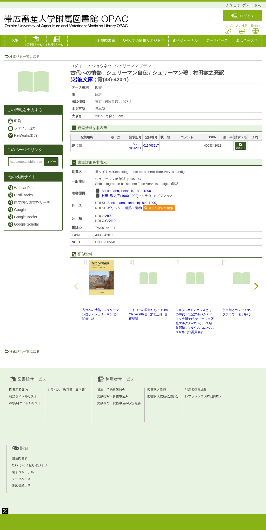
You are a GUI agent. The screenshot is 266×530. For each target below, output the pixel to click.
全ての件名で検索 (158, 208)
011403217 (151, 145)
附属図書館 (106, 40)
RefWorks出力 (22, 135)
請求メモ (240, 146)
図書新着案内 (18, 389)
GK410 (110, 221)
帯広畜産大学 (247, 40)
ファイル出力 (22, 128)
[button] (35, 41)
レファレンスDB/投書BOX (203, 396)
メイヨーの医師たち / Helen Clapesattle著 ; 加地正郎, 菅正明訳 (148, 314)
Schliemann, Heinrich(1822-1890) (132, 203)
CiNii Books (20, 195)
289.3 (109, 216)
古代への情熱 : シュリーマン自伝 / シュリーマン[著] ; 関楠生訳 (100, 314)
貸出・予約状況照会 (111, 389)
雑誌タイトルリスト (23, 396)
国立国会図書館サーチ (29, 202)
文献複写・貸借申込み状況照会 (119, 403)
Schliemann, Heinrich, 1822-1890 (126, 191)
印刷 (14, 121)
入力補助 (241, 29)
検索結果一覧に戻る (22, 57)
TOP (15, 40)
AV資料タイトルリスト (25, 403)
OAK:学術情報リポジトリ (143, 40)
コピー (51, 162)
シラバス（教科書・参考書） (68, 389)
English (255, 29)
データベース (217, 40)
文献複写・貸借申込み (112, 396)
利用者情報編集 (196, 389)
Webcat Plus (21, 187)
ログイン (242, 15)
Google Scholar (23, 224)
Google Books (22, 217)
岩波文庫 (82, 79)
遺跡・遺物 (133, 208)
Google (17, 209)
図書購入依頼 (156, 389)
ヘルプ (227, 29)
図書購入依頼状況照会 (162, 396)
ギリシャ (114, 208)
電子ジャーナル (185, 40)
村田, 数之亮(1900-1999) (120, 196)
